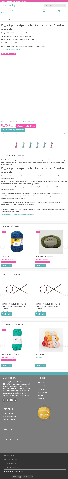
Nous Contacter (9, 463)
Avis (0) (21, 155)
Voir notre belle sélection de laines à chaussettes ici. (18, 215)
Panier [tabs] (59, 11)
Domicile (13, 11)
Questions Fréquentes (10, 416)
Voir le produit (6, 265)
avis (15, 121)
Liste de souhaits (28, 11)
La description (9, 155)
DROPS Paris (40, 354)
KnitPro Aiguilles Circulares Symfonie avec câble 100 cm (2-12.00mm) (48, 306)
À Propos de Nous (8, 413)
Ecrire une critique (29, 121)
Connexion (44, 11)
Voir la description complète (10, 49)
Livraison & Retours (9, 420)
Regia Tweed (6, 256)
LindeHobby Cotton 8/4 (11, 354)
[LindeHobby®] (8, 5)
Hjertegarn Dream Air (45, 256)
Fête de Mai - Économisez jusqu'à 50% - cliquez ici (14, 1)
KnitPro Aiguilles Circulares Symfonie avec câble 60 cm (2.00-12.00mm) (14, 306)
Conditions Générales (11, 467)
